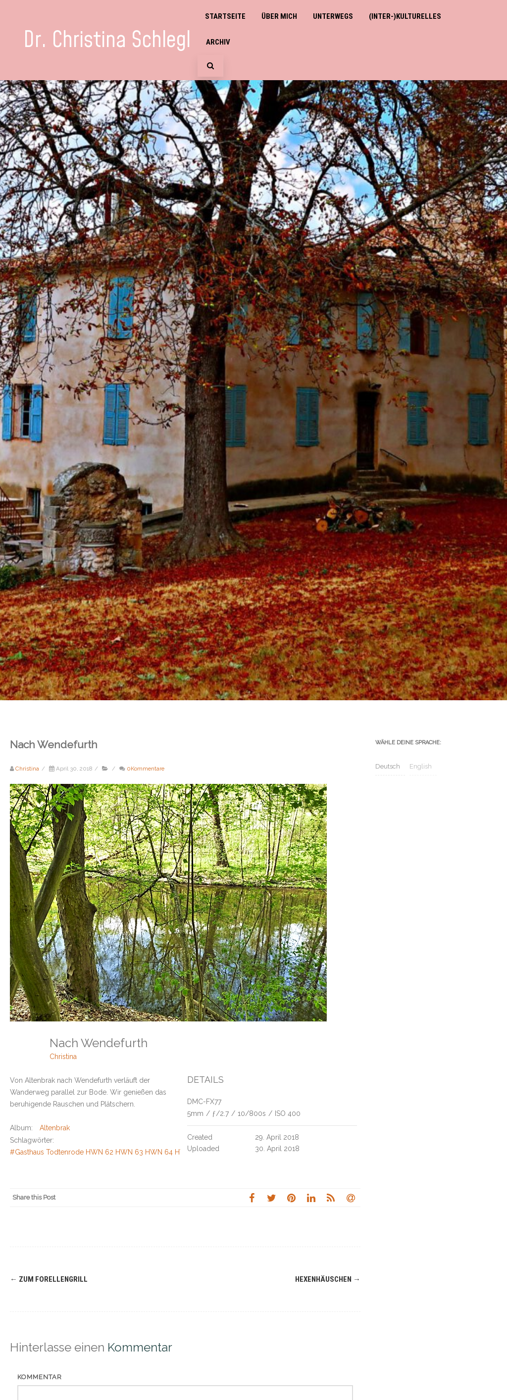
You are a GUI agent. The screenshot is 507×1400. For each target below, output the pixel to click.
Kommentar (39, 1377)
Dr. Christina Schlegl (107, 40)
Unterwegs (333, 16)
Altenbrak (55, 1128)
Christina (63, 1057)
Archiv (218, 42)
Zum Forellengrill (49, 1279)
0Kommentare (145, 768)
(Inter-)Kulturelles (405, 16)
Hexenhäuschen (327, 1279)
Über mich (279, 16)
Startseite (225, 16)
